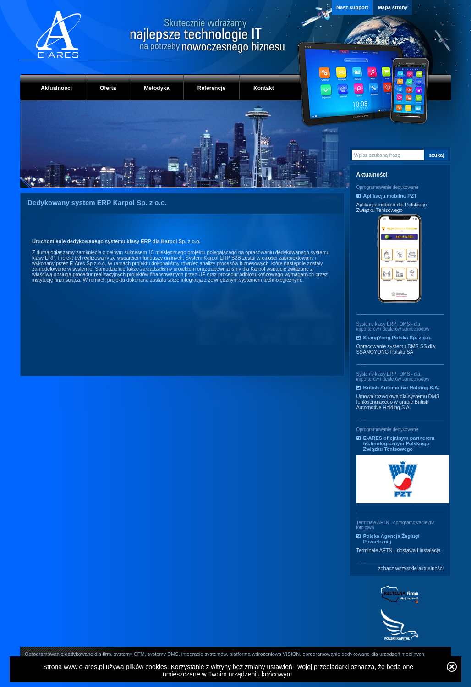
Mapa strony (393, 7)
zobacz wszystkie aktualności (411, 568)
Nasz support (352, 7)
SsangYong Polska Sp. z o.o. (397, 337)
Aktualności (56, 88)
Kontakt (263, 88)
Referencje (211, 88)
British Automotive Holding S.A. (401, 387)
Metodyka (156, 88)
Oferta (108, 88)
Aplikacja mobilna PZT (390, 196)
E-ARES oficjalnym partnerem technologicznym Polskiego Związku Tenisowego (399, 443)
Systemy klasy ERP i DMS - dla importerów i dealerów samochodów (393, 326)
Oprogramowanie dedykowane (387, 187)
